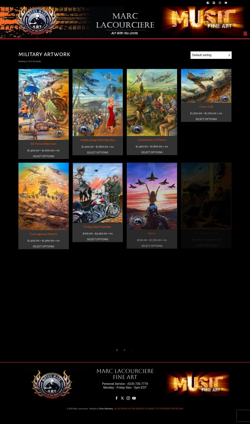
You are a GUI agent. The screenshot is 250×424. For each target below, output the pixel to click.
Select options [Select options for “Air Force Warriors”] (43, 156)
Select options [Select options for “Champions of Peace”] (152, 152)
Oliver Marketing (106, 409)
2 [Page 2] (124, 350)
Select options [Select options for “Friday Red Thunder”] (97, 239)
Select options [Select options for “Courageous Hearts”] (43, 246)
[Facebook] (116, 398)
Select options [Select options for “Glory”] (152, 245)
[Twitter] (122, 398)
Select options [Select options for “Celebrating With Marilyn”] (97, 152)
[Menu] (245, 33)
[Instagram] (128, 398)
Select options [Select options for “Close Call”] (206, 119)
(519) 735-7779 (137, 383)
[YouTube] (134, 398)
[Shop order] (211, 55)
